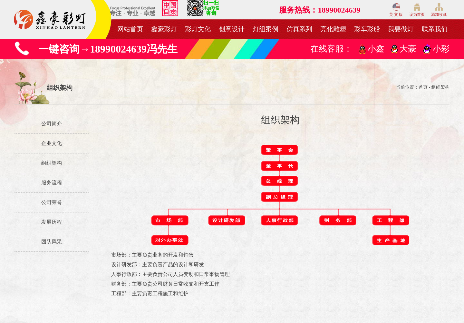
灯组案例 (265, 29)
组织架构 (51, 163)
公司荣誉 (51, 202)
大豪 (408, 49)
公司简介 (51, 123)
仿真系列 (299, 29)
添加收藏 (439, 10)
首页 (423, 87)
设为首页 (417, 10)
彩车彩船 (367, 29)
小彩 (441, 49)
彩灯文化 (198, 29)
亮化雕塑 (333, 29)
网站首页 (130, 29)
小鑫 (376, 49)
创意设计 (232, 29)
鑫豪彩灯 (164, 29)
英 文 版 (396, 10)
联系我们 (435, 29)
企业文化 (51, 143)
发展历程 (51, 222)
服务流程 (51, 182)
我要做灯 (401, 29)
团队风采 (51, 241)
